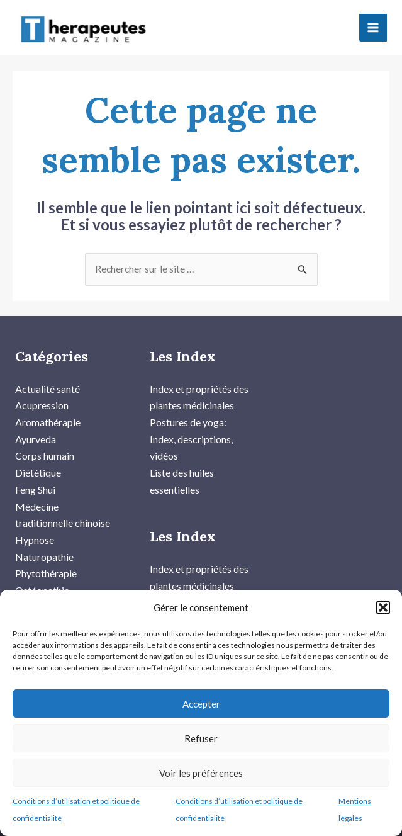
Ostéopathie (42, 576)
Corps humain (44, 443)
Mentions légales (354, 809)
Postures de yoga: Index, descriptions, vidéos (191, 426)
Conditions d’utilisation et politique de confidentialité (76, 809)
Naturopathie (44, 542)
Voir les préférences (201, 773)
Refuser (201, 738)
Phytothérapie (46, 559)
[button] (383, 607)
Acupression (42, 393)
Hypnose (34, 526)
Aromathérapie (48, 409)
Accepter (201, 703)
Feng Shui (35, 476)
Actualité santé (47, 376)
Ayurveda (35, 426)
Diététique (38, 459)
